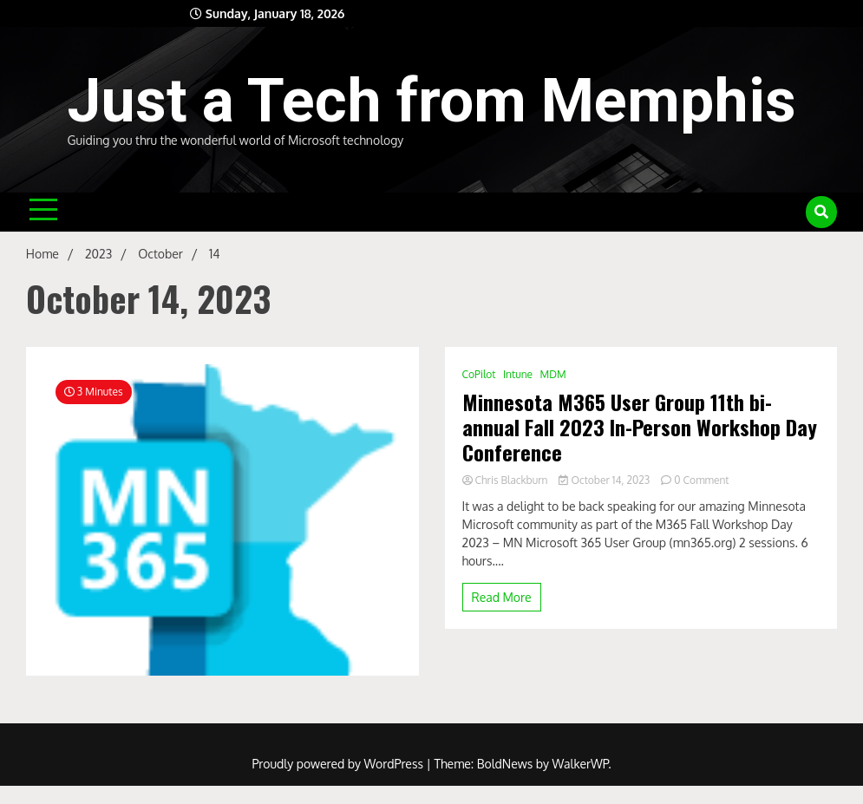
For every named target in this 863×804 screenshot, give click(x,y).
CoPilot (479, 374)
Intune (518, 374)
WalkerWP (580, 763)
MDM (553, 374)
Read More (502, 597)
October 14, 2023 (605, 480)
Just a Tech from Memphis (432, 100)
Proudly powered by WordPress (339, 763)
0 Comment (701, 480)
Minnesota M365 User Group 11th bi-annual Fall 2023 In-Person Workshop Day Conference (639, 426)
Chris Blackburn (506, 480)
